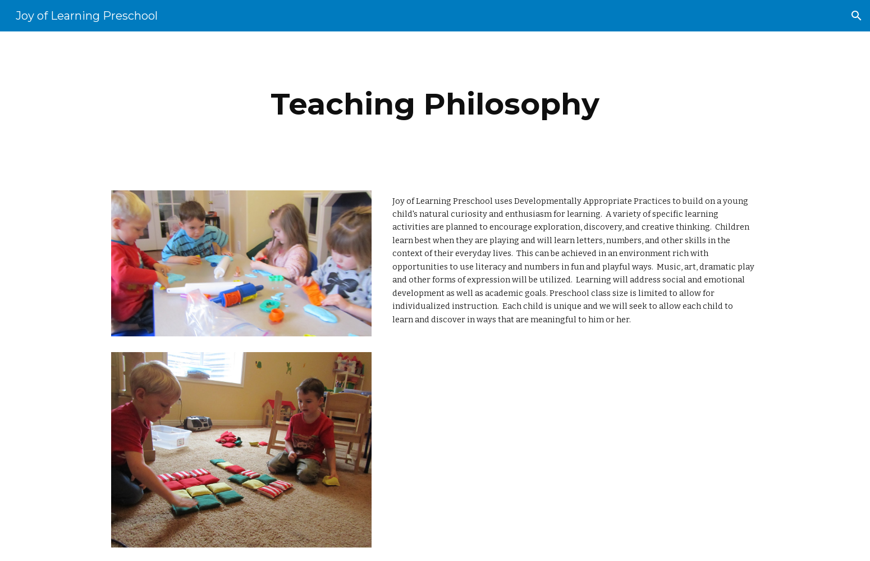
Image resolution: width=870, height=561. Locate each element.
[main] (435, 104)
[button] (856, 15)
